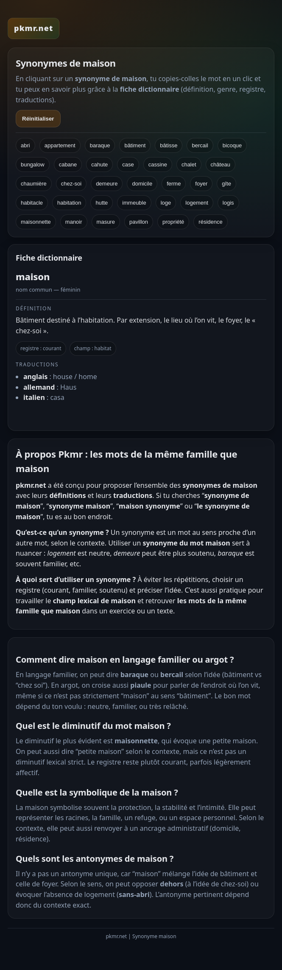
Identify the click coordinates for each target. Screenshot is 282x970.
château (220, 164)
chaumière (34, 183)
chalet (188, 164)
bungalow (33, 164)
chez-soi (71, 183)
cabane (68, 164)
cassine (157, 164)
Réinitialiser (38, 118)
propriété (173, 222)
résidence (210, 222)
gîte (226, 183)
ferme (174, 183)
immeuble (134, 203)
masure (106, 222)
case (128, 164)
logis (228, 203)
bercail (200, 145)
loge (166, 203)
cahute (99, 164)
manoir (73, 222)
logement (196, 203)
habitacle (32, 203)
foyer (201, 183)
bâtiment (134, 145)
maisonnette (36, 222)
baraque (100, 145)
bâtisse (168, 145)
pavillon (138, 222)
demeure (106, 183)
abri (25, 145)
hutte (101, 203)
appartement (60, 145)
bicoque (232, 145)
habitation (69, 203)
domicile (142, 183)
